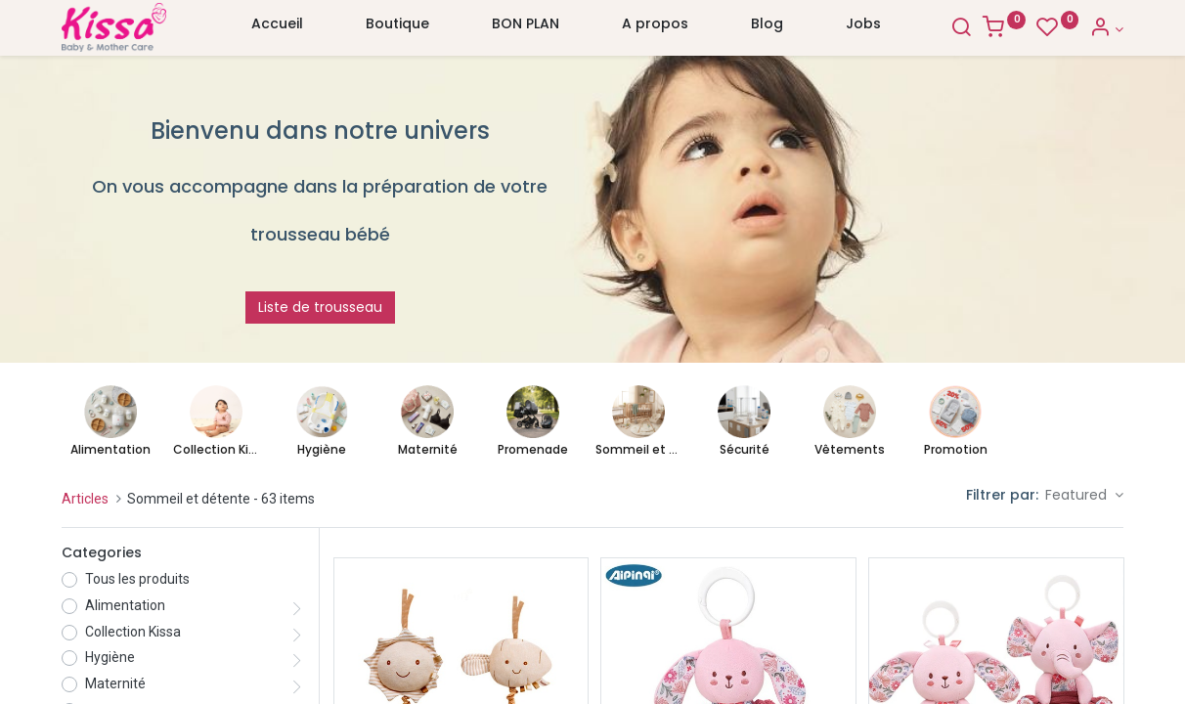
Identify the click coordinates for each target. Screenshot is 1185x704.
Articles (85, 498)
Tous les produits (137, 579)
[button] (1084, 495)
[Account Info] (1106, 29)
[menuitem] (277, 28)
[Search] (961, 29)
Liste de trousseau (320, 307)
